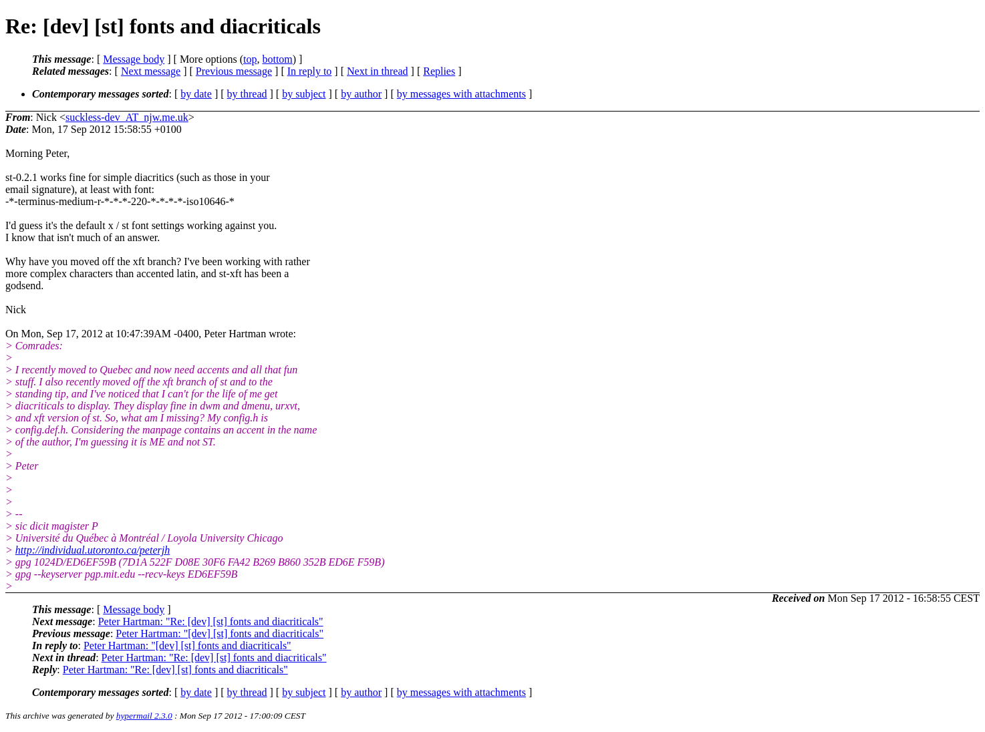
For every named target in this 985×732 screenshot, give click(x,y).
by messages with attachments (461, 94)
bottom (277, 59)
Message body (133, 59)
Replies (439, 71)
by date (196, 94)
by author (361, 94)
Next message (150, 71)
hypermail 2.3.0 (144, 716)
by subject (303, 94)
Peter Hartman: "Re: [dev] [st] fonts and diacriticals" (210, 621)
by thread (247, 94)
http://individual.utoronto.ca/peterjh (92, 550)
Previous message (234, 71)
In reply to (309, 71)
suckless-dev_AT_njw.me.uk (126, 117)
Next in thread (377, 71)
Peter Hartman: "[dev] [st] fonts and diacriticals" (219, 633)
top (250, 59)
